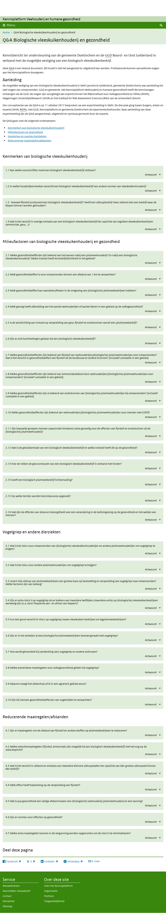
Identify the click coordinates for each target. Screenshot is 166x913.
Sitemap (7, 906)
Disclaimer (9, 901)
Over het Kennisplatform (58, 885)
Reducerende (14, 717)
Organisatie (51, 891)
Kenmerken (13, 156)
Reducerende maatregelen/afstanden (29, 140)
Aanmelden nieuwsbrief (16, 891)
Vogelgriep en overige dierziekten (27, 136)
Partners (49, 896)
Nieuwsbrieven (11, 885)
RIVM (23, 109)
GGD (108, 55)
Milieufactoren (15, 241)
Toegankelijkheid (54, 901)
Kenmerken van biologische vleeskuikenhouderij (36, 127)
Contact (7, 896)
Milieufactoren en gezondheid (25, 132)
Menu (11, 25)
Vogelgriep (12, 532)
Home (6, 32)
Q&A (11, 68)
